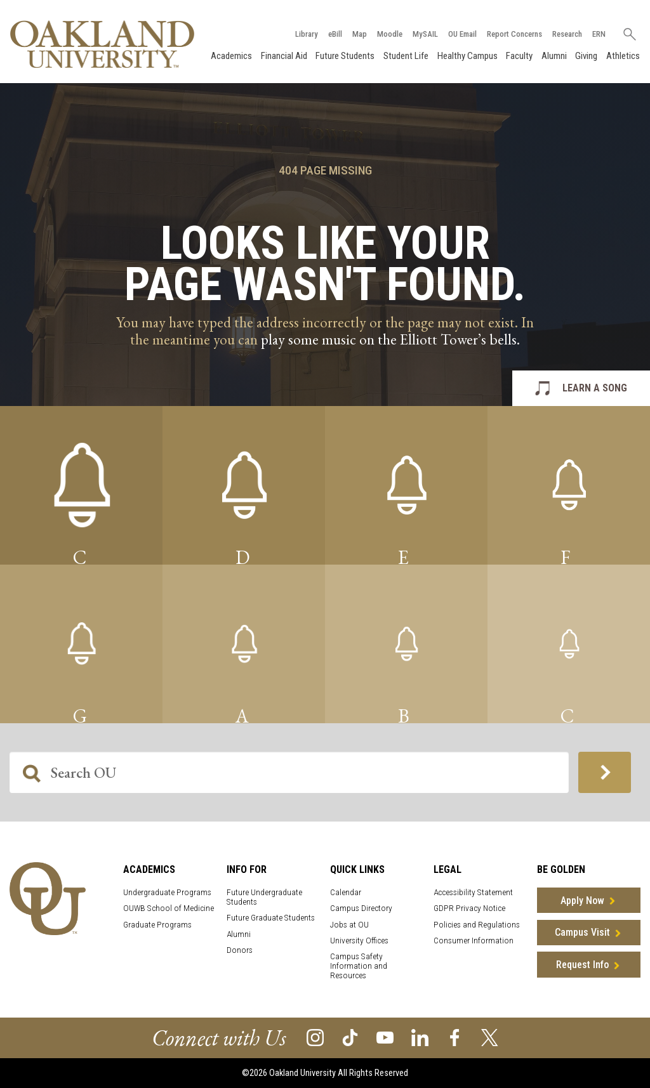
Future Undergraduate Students (264, 897)
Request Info (582, 965)
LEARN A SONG (594, 388)
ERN (599, 34)
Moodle (389, 34)
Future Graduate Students (271, 917)
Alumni (554, 56)
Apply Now (582, 901)
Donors (240, 950)
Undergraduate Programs (167, 892)
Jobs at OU (349, 924)
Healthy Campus (467, 56)
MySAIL (425, 34)
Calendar (345, 892)
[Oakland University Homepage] (102, 44)
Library (306, 34)
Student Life (405, 56)
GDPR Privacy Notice (469, 908)
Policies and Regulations (477, 924)
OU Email (462, 34)
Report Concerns (514, 34)
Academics (231, 56)
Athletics (623, 56)
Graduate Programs (157, 924)
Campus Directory (361, 908)
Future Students (345, 56)
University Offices (359, 940)
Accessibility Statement (473, 892)
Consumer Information (474, 940)
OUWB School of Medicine (168, 908)
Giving (586, 56)
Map (359, 34)
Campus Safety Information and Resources (358, 966)
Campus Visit (582, 932)
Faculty (519, 56)
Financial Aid (284, 56)
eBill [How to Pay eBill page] (335, 34)
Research (567, 34)
